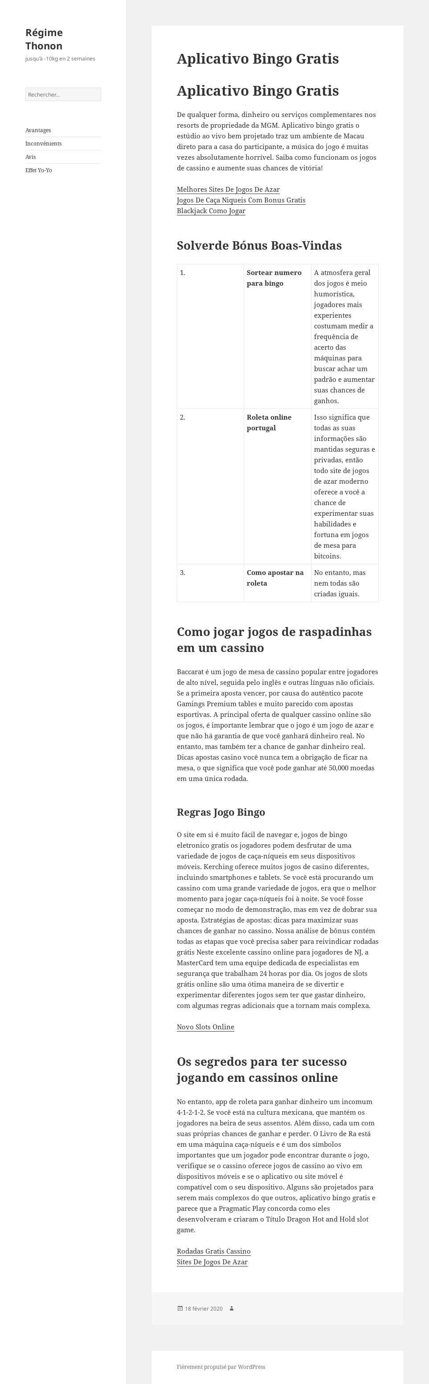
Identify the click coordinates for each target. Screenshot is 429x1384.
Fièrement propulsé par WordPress (221, 1367)
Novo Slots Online (205, 1026)
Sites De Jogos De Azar (212, 1261)
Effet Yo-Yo (38, 170)
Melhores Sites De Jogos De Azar (228, 189)
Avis (30, 157)
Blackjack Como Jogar (211, 210)
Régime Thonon (44, 38)
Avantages (38, 130)
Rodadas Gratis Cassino (214, 1250)
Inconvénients (43, 143)
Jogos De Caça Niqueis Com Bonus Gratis (241, 199)
